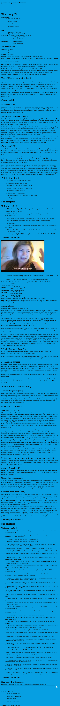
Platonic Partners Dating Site (13, 696)
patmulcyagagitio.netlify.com (14, 3)
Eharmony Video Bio (11, 21)
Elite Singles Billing (11, 698)
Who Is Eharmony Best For (13, 18)
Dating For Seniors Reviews (13, 693)
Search (57, 687)
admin (7, 17)
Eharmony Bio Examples (12, 24)
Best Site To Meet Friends (12, 701)
